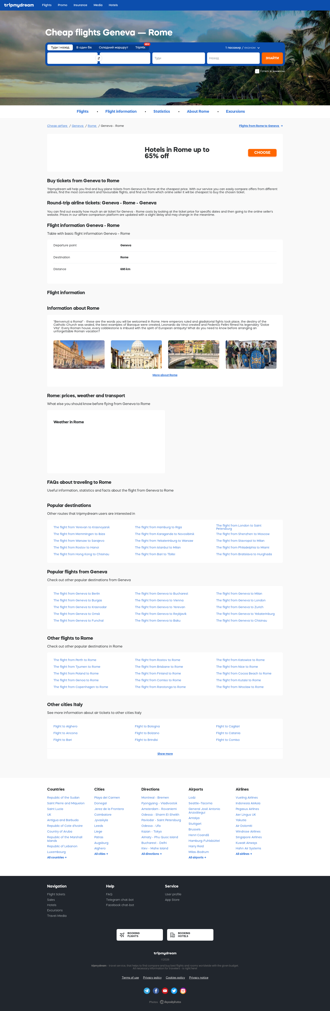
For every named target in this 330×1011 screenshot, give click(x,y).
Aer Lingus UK (246, 814)
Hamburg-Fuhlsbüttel (204, 840)
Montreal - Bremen (155, 797)
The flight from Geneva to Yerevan (160, 607)
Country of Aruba (59, 831)
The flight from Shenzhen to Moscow (243, 533)
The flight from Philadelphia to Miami (242, 547)
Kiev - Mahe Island (154, 848)
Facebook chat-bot (120, 905)
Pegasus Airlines (247, 808)
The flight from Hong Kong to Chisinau (81, 554)
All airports (196, 857)
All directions (150, 853)
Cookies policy (175, 977)
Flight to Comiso (228, 739)
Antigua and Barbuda (63, 820)
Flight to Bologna (147, 726)
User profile (173, 894)
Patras (98, 837)
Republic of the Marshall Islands (64, 839)
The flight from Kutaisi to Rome (238, 680)
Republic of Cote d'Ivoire (65, 825)
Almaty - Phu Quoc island (159, 837)
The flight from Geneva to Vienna (159, 600)
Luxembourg (56, 851)
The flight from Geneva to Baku (158, 620)
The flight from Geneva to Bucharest (161, 593)
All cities (100, 853)
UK (49, 814)
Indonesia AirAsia (248, 803)
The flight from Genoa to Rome (76, 680)
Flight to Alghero (65, 726)
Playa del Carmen (107, 797)
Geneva (78, 125)
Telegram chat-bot (120, 899)
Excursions (55, 910)
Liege (98, 831)
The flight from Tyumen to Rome (76, 666)
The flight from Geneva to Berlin (76, 593)
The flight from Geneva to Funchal (78, 620)
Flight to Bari (62, 739)
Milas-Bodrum (199, 851)
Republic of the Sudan (63, 797)
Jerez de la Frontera (109, 808)
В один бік (84, 47)
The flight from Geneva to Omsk (76, 613)
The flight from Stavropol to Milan (240, 540)
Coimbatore (103, 814)
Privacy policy (152, 977)
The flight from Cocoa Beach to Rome (243, 673)
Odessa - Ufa (151, 825)
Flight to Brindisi (146, 739)
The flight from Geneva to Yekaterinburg (245, 613)
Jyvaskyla (101, 820)
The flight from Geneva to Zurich (239, 607)
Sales (51, 899)
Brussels (195, 829)
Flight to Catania (228, 733)
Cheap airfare (57, 125)
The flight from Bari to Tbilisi (155, 554)
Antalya (194, 818)
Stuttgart (195, 823)
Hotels (51, 905)
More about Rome (165, 375)
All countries (56, 857)
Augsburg (101, 842)
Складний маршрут (113, 47)
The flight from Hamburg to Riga (158, 527)
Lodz (192, 797)
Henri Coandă (199, 835)
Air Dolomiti (244, 825)
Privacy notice (198, 977)
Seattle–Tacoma (200, 803)
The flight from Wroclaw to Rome (240, 686)
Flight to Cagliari (228, 726)
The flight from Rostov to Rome (157, 659)
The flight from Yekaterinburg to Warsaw (164, 540)
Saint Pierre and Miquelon (66, 803)
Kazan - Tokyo (151, 831)
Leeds (98, 825)
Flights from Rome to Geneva (259, 125)
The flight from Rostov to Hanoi (76, 547)
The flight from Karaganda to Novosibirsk (164, 533)
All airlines (243, 853)
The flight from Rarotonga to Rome (160, 686)
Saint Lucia (55, 808)
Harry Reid (196, 846)
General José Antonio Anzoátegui (204, 810)
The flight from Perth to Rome (74, 659)
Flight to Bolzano (147, 733)
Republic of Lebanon (62, 846)
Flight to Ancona (65, 733)
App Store (172, 899)
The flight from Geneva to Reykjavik (160, 613)
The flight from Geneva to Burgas (77, 600)
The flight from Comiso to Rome (158, 680)
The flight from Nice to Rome (237, 666)
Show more (165, 753)
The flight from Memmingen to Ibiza (79, 533)
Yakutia (241, 820)
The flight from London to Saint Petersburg (238, 527)
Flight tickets (56, 894)
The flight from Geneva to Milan (239, 593)
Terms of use (130, 977)
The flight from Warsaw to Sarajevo (78, 540)
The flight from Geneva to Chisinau (241, 620)
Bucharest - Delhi (154, 842)
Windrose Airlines (248, 831)
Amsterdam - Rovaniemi (159, 808)
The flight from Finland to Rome (158, 673)
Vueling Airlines (247, 797)
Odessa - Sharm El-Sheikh (160, 814)
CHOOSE (262, 152)
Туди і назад (60, 47)
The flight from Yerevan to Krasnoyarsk (81, 527)
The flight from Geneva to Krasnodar (80, 607)
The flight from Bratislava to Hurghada (244, 554)
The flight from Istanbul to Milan (158, 547)
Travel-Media (57, 915)
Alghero (100, 848)
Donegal (100, 803)
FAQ (109, 894)
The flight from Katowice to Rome (240, 659)
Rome (92, 125)
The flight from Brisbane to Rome (159, 666)
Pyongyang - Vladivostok (159, 803)
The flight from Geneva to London (241, 600)
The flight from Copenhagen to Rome (80, 686)
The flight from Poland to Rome (76, 673)
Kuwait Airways (246, 842)
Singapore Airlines (249, 837)
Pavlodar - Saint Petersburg (161, 820)
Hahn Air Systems (248, 848)
